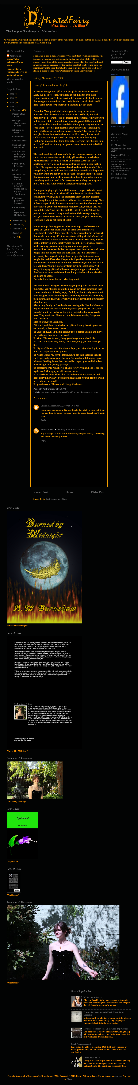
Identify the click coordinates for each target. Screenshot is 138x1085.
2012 (12, 94)
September (18, 229)
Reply (43, 420)
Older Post (98, 492)
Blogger (70, 1079)
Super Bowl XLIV (92, 1058)
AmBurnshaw (47, 429)
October (17, 224)
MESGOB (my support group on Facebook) (119, 164)
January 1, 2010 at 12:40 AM (71, 429)
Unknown (45, 406)
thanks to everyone (89, 392)
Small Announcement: (81, 1044)
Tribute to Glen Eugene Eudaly (19, 177)
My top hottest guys (92, 997)
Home (69, 492)
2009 (12, 106)
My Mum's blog (118, 145)
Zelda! (15, 170)
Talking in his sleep (18, 131)
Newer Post (40, 492)
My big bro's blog (119, 174)
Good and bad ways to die (18, 146)
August (16, 233)
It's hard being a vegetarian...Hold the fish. (19, 211)
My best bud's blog (120, 170)
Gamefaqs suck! (19, 141)
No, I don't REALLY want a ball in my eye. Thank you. (19, 189)
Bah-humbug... (19, 136)
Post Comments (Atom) (56, 499)
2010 (12, 102)
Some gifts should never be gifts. (19, 123)
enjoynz (118, 1076)
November (18, 220)
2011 (12, 98)
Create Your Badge (118, 127)
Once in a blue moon (18, 115)
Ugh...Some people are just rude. (18, 201)
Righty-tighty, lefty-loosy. (18, 164)
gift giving (74, 392)
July (15, 237)
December (17, 110)
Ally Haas (114, 74)
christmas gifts (62, 392)
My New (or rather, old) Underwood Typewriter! (106, 1029)
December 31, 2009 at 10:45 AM (64, 406)
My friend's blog (118, 178)
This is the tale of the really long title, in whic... (18, 155)
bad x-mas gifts (48, 392)
